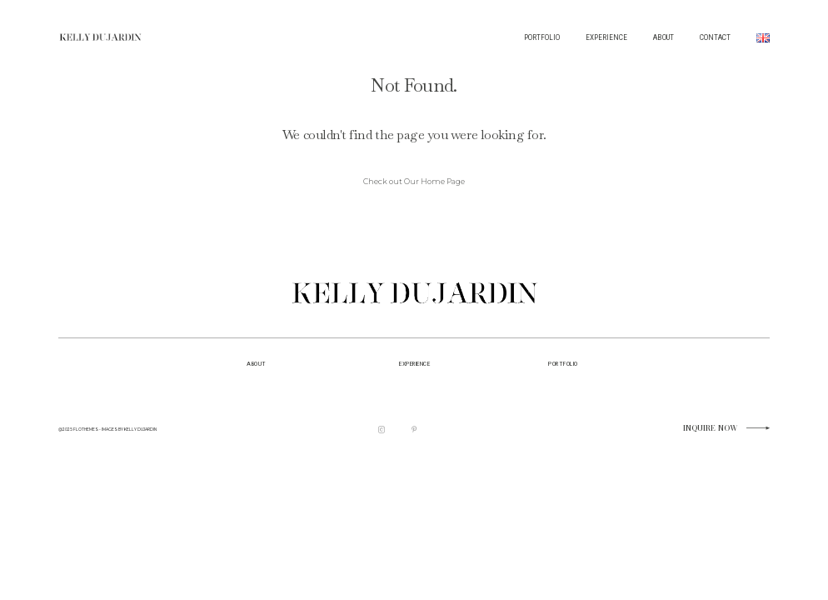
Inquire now (710, 428)
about (256, 364)
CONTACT (715, 37)
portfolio (562, 364)
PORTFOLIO (542, 37)
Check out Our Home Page (414, 181)
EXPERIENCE (606, 37)
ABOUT (663, 37)
